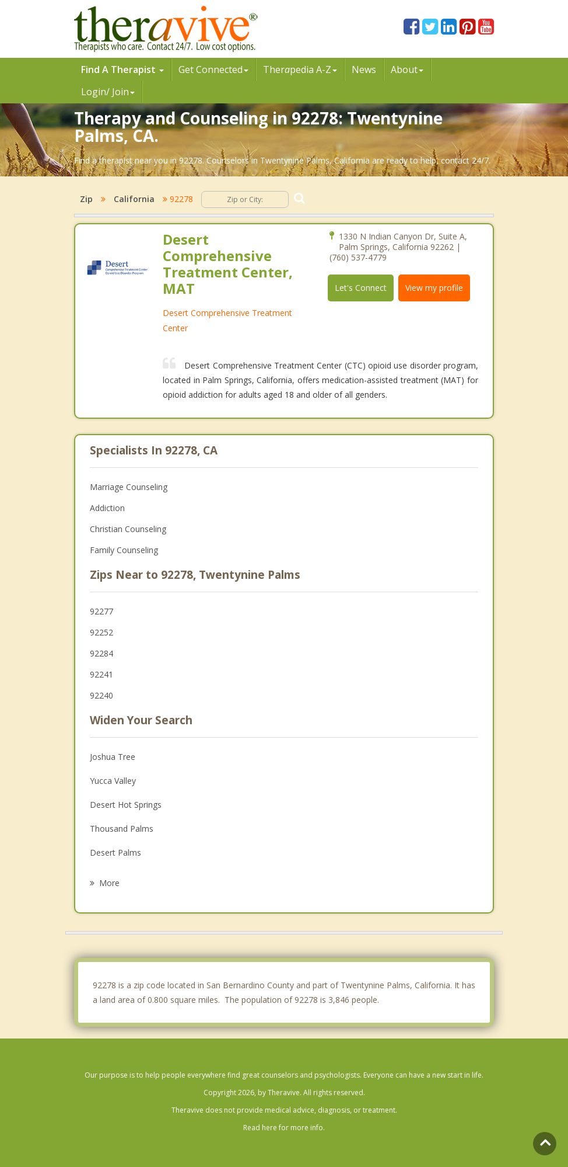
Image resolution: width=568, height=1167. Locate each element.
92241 (101, 674)
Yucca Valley (113, 780)
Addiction (107, 507)
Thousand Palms (121, 828)
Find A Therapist (122, 69)
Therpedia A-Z (300, 69)
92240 (101, 695)
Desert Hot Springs (126, 804)
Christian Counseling (128, 528)
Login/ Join (108, 91)
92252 (101, 632)
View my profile (434, 287)
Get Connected (213, 69)
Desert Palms (115, 852)
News (364, 69)
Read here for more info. (284, 1128)
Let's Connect (361, 287)
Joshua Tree (112, 756)
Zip (86, 198)
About (407, 69)
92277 (101, 611)
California (134, 198)
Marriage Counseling (128, 486)
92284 (101, 653)
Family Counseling (124, 549)
